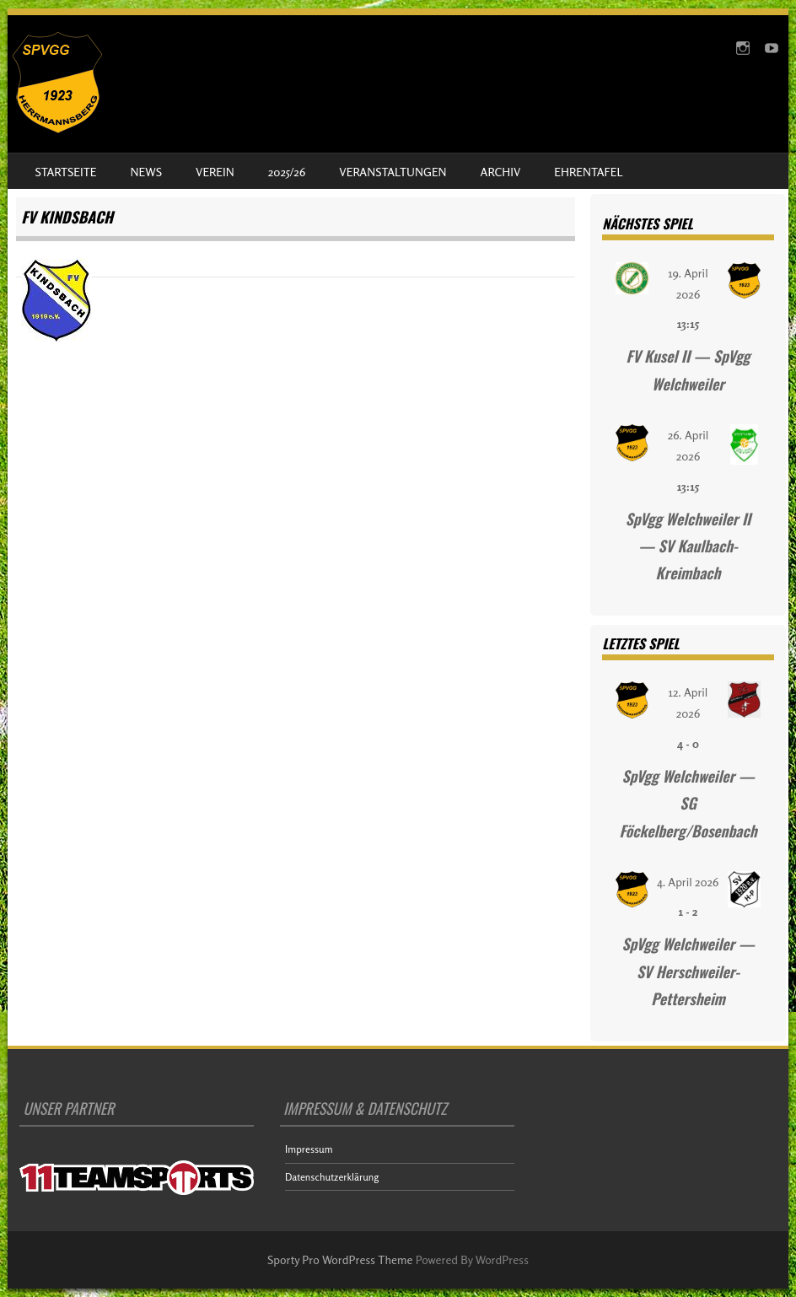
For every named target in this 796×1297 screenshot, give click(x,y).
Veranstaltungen (392, 171)
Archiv (501, 171)
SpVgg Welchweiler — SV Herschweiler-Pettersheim (687, 971)
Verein (215, 171)
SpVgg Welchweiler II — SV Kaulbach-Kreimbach (688, 546)
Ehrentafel (588, 171)
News (146, 171)
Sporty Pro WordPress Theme (340, 1259)
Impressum (309, 1149)
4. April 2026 (687, 882)
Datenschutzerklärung (332, 1177)
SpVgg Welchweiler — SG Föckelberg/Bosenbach (687, 803)
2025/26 (286, 171)
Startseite (65, 171)
